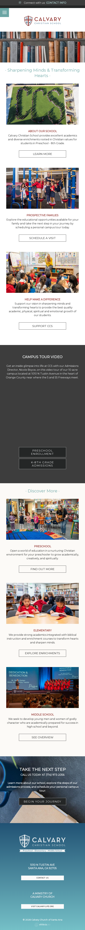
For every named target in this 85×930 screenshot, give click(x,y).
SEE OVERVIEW (42, 737)
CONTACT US (42, 878)
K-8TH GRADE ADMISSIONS (42, 464)
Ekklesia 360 (42, 925)
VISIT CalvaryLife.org (42, 906)
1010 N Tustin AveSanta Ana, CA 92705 (42, 866)
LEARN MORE (42, 154)
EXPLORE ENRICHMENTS (42, 653)
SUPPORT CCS (42, 326)
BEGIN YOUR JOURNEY (42, 801)
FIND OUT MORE (42, 569)
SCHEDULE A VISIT (42, 238)
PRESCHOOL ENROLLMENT (42, 452)
